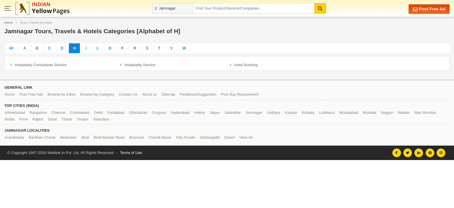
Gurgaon (159, 112)
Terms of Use (131, 153)
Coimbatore (79, 112)
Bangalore (38, 112)
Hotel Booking (246, 65)
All (11, 48)
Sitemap (168, 94)
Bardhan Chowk (42, 137)
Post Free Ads (31, 94)
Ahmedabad (15, 112)
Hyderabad (180, 112)
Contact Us (128, 94)
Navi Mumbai (425, 112)
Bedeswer (68, 137)
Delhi (98, 112)
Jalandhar (232, 112)
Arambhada (14, 137)
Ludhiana (327, 112)
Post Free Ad (429, 9)
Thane (66, 119)
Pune (23, 119)
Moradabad (348, 112)
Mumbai (369, 112)
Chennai (58, 112)
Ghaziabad (138, 112)
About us (149, 94)
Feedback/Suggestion (198, 94)
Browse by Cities (61, 94)
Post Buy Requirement (240, 94)
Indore (199, 112)
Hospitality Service (140, 65)
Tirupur (83, 119)
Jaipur (214, 112)
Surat (52, 119)
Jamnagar (254, 112)
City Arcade (185, 137)
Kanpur (291, 112)
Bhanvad (136, 137)
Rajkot (37, 119)
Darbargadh (210, 137)
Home (8, 22)
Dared (229, 137)
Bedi (85, 137)
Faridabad (116, 112)
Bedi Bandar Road (109, 137)
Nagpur (387, 112)
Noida (9, 119)
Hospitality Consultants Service (41, 65)
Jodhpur (274, 112)
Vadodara (101, 119)
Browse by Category (97, 94)
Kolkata (308, 112)
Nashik (403, 112)
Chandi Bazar (160, 137)
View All (245, 137)
